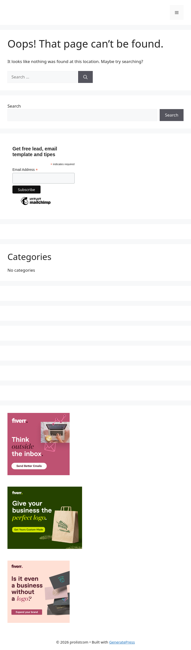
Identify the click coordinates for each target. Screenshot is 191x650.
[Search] (85, 77)
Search (14, 106)
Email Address (25, 169)
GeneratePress (122, 642)
